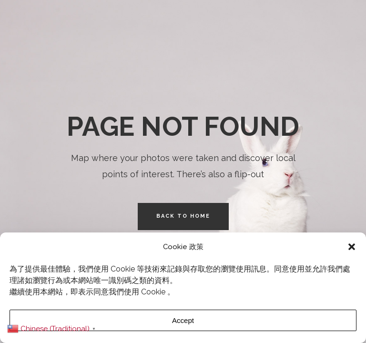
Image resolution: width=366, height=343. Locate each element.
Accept (183, 320)
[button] (351, 247)
